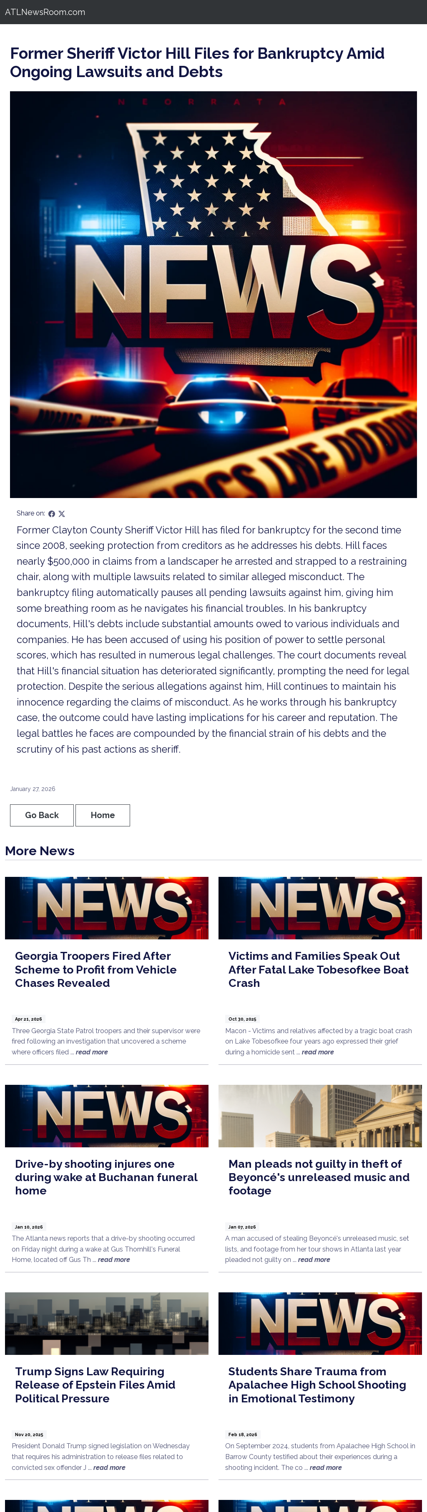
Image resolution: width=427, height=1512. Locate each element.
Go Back (42, 815)
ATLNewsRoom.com (45, 12)
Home (103, 815)
